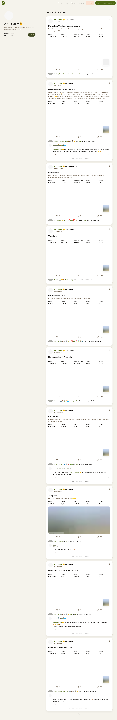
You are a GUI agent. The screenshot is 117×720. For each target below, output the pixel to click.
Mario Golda (58, 691)
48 (80, 141)
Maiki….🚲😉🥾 (59, 280)
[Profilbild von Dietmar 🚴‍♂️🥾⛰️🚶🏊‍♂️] (50, 145)
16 (80, 401)
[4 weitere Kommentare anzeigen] (79, 633)
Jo (71, 614)
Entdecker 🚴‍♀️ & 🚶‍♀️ (60, 220)
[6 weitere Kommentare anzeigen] (79, 556)
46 (77, 280)
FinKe (56, 541)
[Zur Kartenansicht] (106, 62)
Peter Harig (71, 74)
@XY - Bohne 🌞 (58, 149)
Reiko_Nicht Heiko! (60, 74)
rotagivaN (73, 401)
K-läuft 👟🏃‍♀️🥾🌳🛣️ (66, 464)
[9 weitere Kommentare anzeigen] (79, 158)
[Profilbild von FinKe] (50, 545)
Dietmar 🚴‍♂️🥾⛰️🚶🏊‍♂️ (67, 141)
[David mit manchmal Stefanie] (62, 468)
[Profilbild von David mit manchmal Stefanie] (50, 468)
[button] (60, 3)
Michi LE (57, 141)
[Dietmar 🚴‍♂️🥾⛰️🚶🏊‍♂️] (59, 145)
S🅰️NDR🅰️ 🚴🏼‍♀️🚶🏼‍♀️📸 (74, 220)
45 (80, 74)
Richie (56, 464)
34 (87, 341)
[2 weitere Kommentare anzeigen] (79, 708)
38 (77, 464)
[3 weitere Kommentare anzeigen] (79, 481)
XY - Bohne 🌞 (13, 24)
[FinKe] (54, 545)
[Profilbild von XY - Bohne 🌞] (8, 15)
